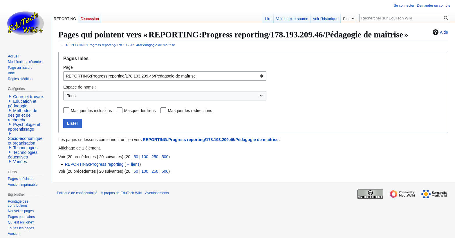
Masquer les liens (140, 110)
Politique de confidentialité (77, 193)
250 (154, 156)
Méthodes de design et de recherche (22, 115)
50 (135, 156)
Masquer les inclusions (91, 110)
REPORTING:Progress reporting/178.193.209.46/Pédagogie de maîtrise (120, 45)
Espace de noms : (79, 87)
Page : (69, 67)
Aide (439, 32)
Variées (20, 161)
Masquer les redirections (190, 110)
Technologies (25, 147)
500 (165, 156)
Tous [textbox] (71, 95)
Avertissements (157, 193)
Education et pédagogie (22, 103)
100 (144, 156)
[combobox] (164, 76)
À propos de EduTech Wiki (121, 193)
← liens (133, 164)
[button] (10, 96)
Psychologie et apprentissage (24, 126)
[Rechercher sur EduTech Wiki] (404, 18)
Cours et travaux (28, 96)
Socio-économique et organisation (25, 140)
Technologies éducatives (22, 154)
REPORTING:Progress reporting (94, 164)
